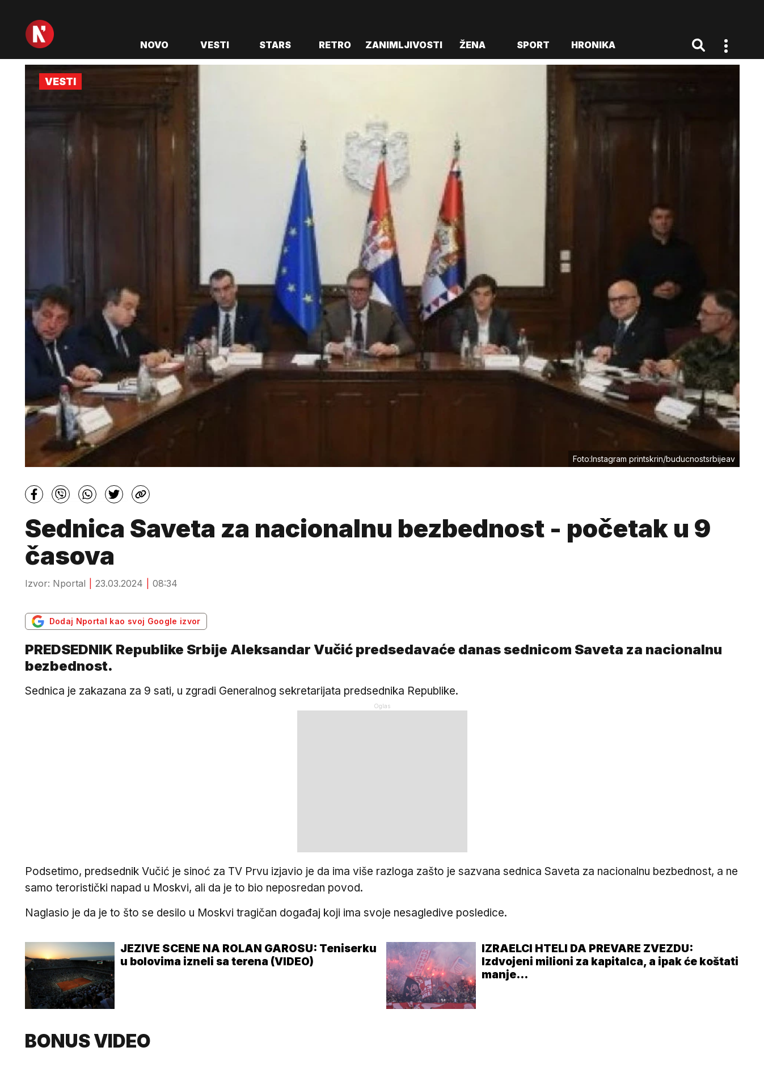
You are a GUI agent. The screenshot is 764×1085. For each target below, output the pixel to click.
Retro (335, 45)
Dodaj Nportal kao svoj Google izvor (116, 621)
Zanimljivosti (403, 45)
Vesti (214, 45)
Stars (275, 45)
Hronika (593, 45)
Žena (472, 45)
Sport (533, 45)
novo (154, 45)
